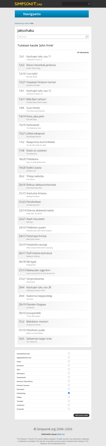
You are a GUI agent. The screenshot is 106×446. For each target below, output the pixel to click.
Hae (89, 4)
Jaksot (27, 23)
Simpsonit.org (19, 23)
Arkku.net (61, 434)
